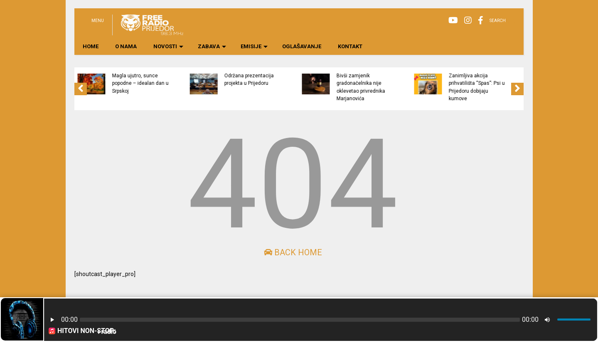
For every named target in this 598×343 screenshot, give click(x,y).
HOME (90, 46)
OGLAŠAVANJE (301, 46)
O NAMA (126, 46)
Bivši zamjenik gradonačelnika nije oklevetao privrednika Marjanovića (394, 87)
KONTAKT (350, 46)
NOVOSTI (168, 46)
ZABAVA (212, 46)
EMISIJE (254, 46)
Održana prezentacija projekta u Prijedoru (282, 79)
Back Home (293, 252)
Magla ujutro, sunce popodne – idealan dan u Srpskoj (173, 83)
